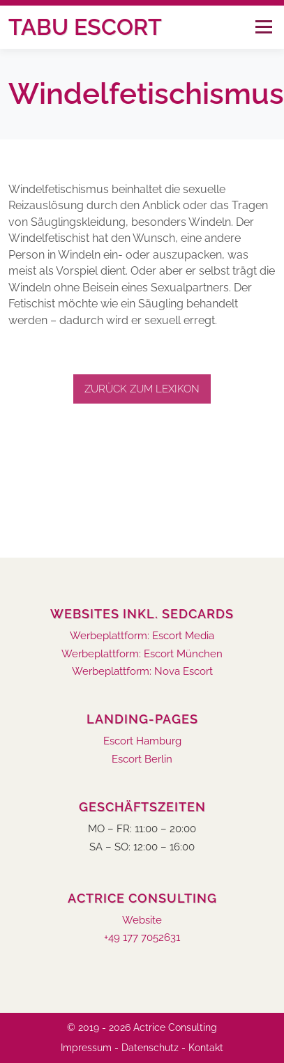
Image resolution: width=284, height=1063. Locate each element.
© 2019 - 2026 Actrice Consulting (142, 1027)
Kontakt (205, 1047)
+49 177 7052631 (142, 938)
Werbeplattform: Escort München (142, 654)
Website (142, 920)
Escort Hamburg (142, 741)
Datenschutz (150, 1047)
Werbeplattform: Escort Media (142, 636)
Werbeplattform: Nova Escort (142, 671)
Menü (263, 26)
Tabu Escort (85, 27)
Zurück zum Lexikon (142, 389)
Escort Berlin (142, 759)
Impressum (86, 1047)
